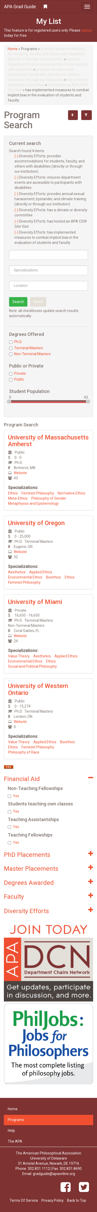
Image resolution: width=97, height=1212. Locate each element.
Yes (13, 796)
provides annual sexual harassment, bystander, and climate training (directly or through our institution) (43, 74)
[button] (48, 6)
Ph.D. (15, 342)
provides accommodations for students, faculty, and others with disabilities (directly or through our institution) (46, 54)
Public (16, 379)
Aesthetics (17, 572)
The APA (15, 1141)
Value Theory (19, 656)
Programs (16, 1120)
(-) (16, 156)
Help (11, 1130)
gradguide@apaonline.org (54, 1174)
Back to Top (76, 1200)
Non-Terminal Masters (30, 354)
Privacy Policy (52, 1200)
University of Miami (35, 601)
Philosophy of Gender (48, 498)
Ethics (13, 493)
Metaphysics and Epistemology (33, 503)
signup (86, 30)
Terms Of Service (24, 1200)
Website (20, 473)
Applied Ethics (40, 572)
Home (13, 49)
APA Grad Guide (20, 6)
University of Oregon (36, 523)
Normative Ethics (71, 493)
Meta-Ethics (18, 498)
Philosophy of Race (23, 752)
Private (17, 373)
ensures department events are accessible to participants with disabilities (48, 64)
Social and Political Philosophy (32, 666)
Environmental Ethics (25, 577)
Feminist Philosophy (37, 493)
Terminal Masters (26, 348)
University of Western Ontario (38, 689)
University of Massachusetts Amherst (48, 441)
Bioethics (53, 577)
